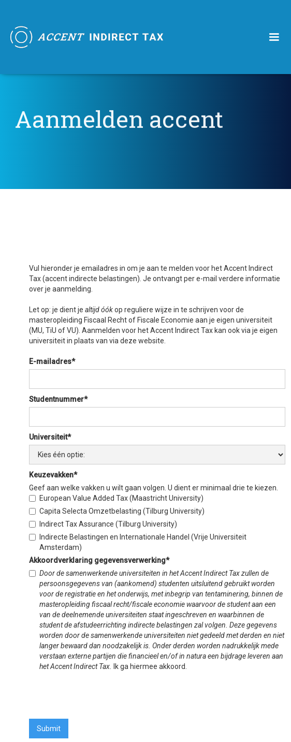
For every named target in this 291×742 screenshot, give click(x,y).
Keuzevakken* (53, 475)
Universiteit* (50, 437)
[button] (274, 37)
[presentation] (107, 694)
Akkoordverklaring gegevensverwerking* (99, 560)
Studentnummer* (58, 399)
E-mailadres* (52, 361)
